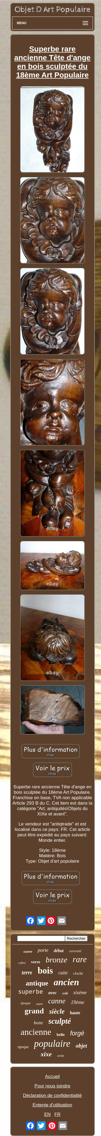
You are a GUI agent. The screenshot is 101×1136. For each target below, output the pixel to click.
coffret (22, 962)
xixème (80, 992)
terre (27, 972)
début (59, 950)
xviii (65, 993)
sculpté (59, 1021)
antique (37, 983)
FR (57, 1114)
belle (61, 1034)
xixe (46, 1054)
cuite (63, 972)
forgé (77, 1033)
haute (75, 1012)
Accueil (52, 1076)
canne (56, 1001)
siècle (57, 1011)
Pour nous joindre (52, 1086)
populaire (52, 1043)
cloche (78, 973)
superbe (30, 992)
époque (25, 1003)
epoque (23, 1047)
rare (80, 959)
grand (34, 1011)
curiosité (75, 951)
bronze (56, 959)
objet (81, 1045)
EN (47, 1114)
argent (39, 1003)
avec (52, 992)
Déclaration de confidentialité (52, 1095)
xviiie (60, 1056)
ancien (66, 982)
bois (45, 970)
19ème (77, 1002)
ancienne (35, 1032)
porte (43, 950)
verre (35, 962)
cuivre (27, 951)
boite (38, 1022)
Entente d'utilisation (52, 1105)
